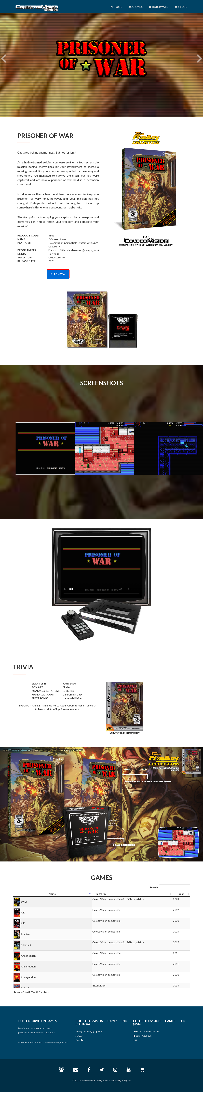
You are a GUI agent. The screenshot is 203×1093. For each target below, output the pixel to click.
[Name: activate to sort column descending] (52, 894)
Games (136, 6)
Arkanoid (26, 944)
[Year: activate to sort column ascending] (181, 894)
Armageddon (28, 955)
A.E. (23, 912)
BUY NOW (58, 274)
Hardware (158, 6)
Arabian (25, 934)
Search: (170, 887)
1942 (24, 901)
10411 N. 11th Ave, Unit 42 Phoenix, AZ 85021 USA (146, 1036)
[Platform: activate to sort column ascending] (132, 894)
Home (116, 6)
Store (181, 6)
